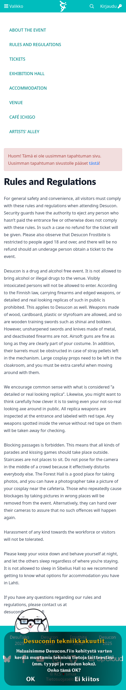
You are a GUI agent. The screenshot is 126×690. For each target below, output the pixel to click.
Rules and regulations (35, 44)
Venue (16, 102)
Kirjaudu (111, 6)
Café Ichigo (22, 117)
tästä (94, 163)
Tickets (17, 59)
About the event (27, 30)
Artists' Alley (24, 131)
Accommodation (28, 88)
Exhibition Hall (27, 73)
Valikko (13, 6)
